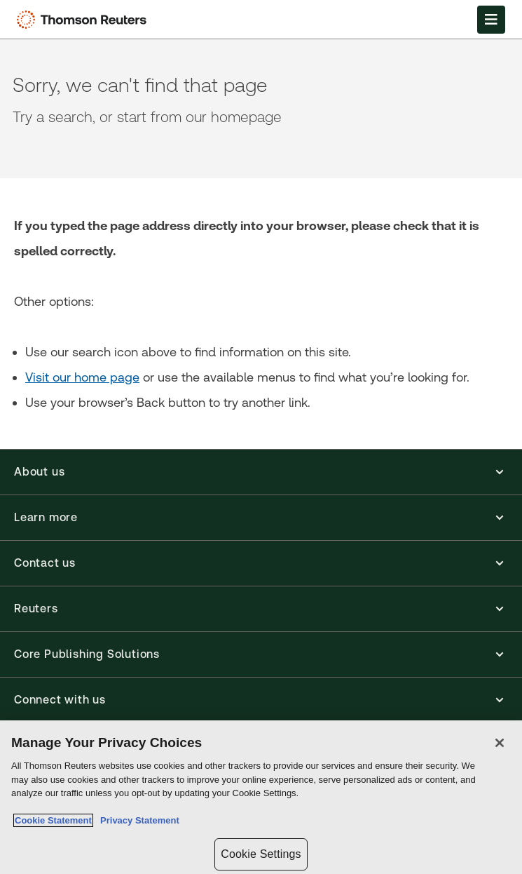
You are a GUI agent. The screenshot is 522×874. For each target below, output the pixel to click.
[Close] (499, 742)
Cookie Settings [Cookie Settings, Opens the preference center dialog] (261, 854)
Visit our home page (82, 377)
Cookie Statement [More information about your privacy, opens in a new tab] (53, 820)
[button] (261, 472)
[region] (261, 797)
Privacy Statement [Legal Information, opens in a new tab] (137, 820)
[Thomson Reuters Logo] (85, 20)
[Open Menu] (491, 20)
